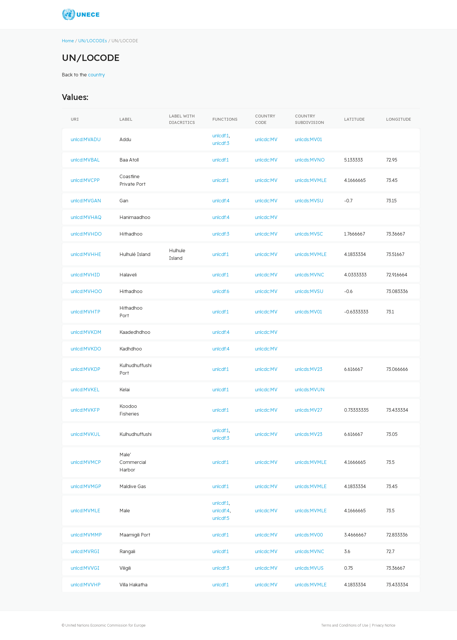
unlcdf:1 (220, 135)
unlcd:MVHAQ (86, 217)
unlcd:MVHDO (86, 234)
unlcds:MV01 (308, 139)
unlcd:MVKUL (85, 434)
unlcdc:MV (266, 139)
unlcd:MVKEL (85, 389)
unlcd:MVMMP (86, 535)
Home (68, 40)
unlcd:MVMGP (86, 486)
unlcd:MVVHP (86, 585)
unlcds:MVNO (310, 160)
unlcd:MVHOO (86, 291)
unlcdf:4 (221, 201)
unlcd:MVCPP (85, 180)
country (96, 75)
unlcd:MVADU (86, 139)
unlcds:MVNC (309, 275)
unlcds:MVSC (309, 234)
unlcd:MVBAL (85, 160)
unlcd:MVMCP (86, 462)
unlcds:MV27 (308, 410)
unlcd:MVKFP (85, 410)
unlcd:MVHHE (86, 254)
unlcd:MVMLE (85, 510)
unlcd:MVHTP (85, 312)
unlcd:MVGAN (86, 201)
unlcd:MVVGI (85, 568)
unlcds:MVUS (309, 568)
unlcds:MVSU (309, 201)
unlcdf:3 (220, 143)
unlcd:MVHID (85, 275)
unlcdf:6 (220, 291)
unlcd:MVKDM (86, 332)
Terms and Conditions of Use (344, 625)
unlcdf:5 (220, 518)
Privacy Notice (383, 625)
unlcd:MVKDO (86, 349)
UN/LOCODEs (92, 40)
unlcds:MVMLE (311, 180)
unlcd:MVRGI (85, 551)
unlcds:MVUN (310, 389)
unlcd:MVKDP (85, 369)
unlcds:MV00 (309, 535)
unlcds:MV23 (308, 369)
